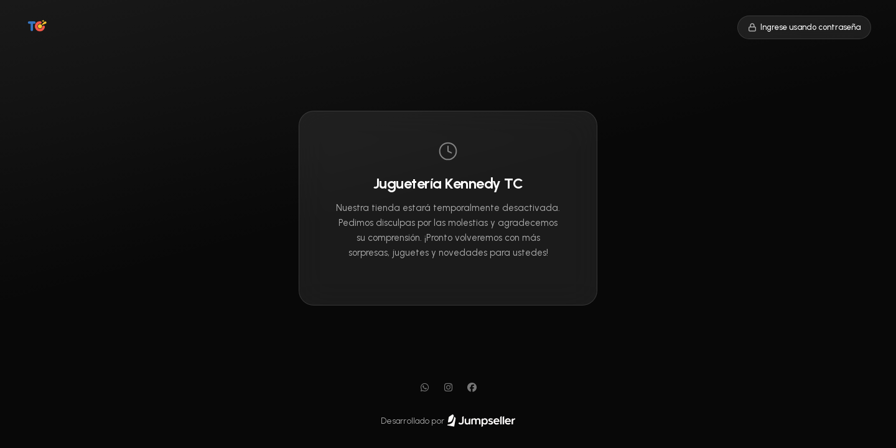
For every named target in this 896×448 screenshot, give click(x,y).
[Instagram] (448, 387)
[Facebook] (471, 387)
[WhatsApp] (424, 387)
